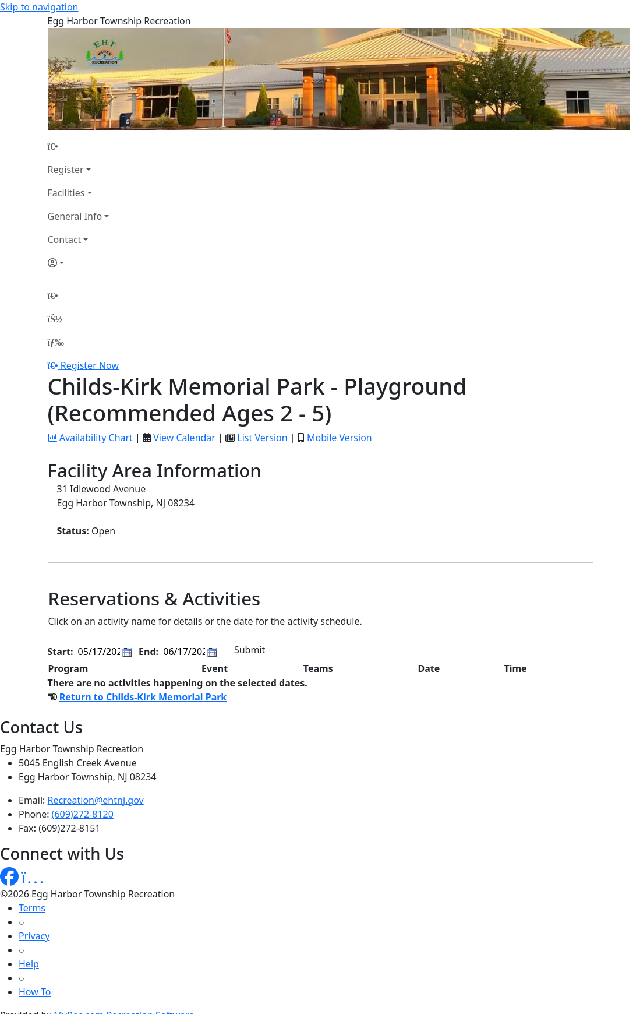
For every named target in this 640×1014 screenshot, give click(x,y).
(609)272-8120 (83, 814)
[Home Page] (78, 146)
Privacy (34, 936)
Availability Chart (90, 437)
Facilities (66, 192)
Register (66, 169)
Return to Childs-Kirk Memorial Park (143, 697)
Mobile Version (339, 437)
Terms (32, 908)
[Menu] (56, 342)
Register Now (90, 365)
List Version (262, 437)
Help (29, 963)
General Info (75, 216)
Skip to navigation (39, 7)
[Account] (78, 262)
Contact (65, 239)
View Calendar (184, 437)
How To (35, 991)
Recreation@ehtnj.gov (96, 800)
